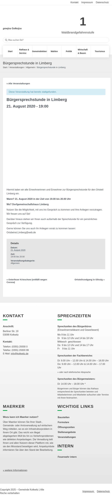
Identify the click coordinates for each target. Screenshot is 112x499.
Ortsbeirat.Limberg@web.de (21, 232)
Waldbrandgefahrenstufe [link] (77, 32)
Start (5, 67)
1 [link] (83, 21)
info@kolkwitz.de (19, 353)
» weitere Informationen (15, 470)
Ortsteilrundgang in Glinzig (90, 279)
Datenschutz (103, 491)
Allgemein (30, 67)
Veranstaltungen (16, 67)
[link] (73, 20)
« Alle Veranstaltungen (18, 83)
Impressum (88, 491)
